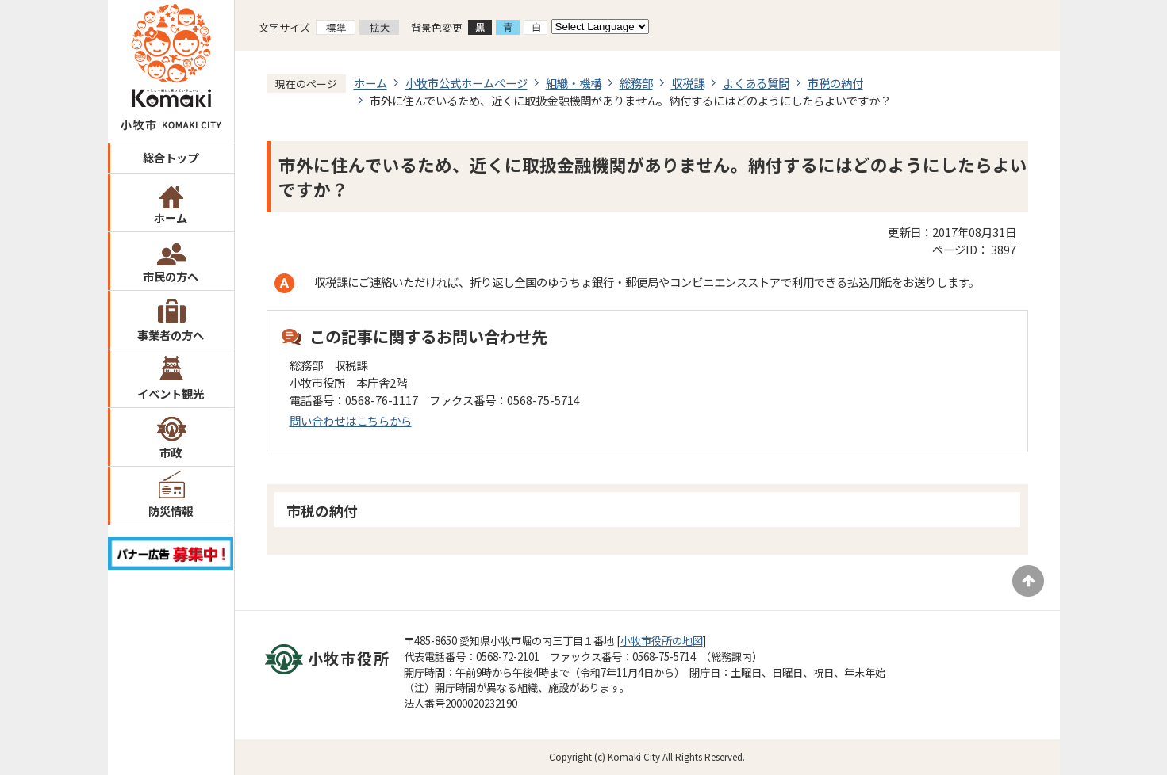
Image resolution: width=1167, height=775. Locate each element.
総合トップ (170, 157)
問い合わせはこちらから (351, 420)
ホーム (170, 217)
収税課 (687, 82)
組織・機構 (573, 82)
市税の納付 (835, 82)
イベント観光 (170, 393)
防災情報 (170, 510)
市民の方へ (170, 276)
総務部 (636, 82)
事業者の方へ (170, 334)
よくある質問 (756, 82)
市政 (170, 452)
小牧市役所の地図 (661, 640)
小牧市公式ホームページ (466, 82)
